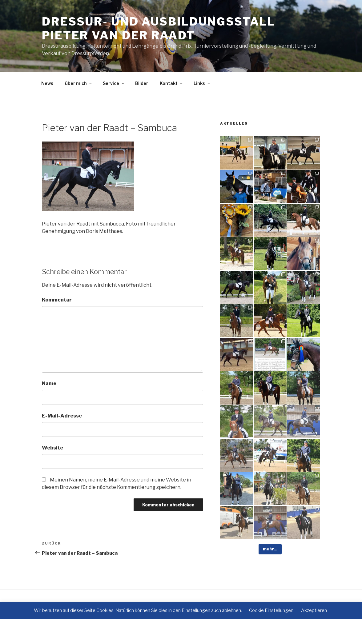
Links (202, 83)
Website (52, 448)
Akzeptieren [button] (314, 610)
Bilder (141, 83)
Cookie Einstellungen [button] (271, 610)
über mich (79, 83)
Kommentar (57, 300)
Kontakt (171, 83)
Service (114, 83)
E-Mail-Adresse (62, 416)
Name (49, 383)
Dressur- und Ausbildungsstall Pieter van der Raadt (159, 28)
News (47, 83)
